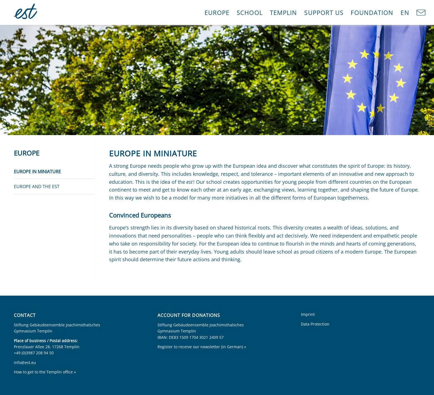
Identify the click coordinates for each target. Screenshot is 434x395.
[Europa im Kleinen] (26, 12)
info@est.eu (25, 362)
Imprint (308, 314)
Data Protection (315, 324)
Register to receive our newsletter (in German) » (201, 346)
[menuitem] (217, 12)
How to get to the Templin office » (45, 372)
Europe (26, 153)
